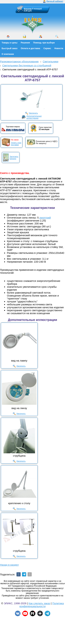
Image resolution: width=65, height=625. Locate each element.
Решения (25, 42)
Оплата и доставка (30, 48)
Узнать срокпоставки (16, 144)
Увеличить (33, 113)
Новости (58, 48)
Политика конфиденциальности (41, 605)
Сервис (47, 48)
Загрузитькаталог (14, 157)
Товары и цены (10, 42)
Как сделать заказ (39, 603)
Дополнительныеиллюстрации (34, 117)
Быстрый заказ (10, 48)
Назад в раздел (9, 564)
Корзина (28, 9)
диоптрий (45, 217)
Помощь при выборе (44, 42)
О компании (8, 54)
